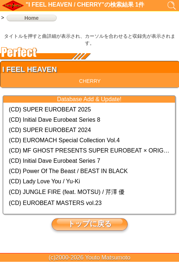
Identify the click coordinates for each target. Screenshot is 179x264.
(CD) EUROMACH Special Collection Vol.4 (64, 140)
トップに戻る (90, 224)
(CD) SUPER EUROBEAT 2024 (50, 130)
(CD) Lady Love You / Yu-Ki (44, 181)
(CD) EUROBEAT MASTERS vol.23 (55, 203)
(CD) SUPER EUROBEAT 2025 (50, 109)
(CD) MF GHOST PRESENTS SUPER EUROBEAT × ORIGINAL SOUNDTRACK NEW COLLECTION (89, 150)
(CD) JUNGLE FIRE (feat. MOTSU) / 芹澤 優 (66, 192)
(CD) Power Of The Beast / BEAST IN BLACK (68, 171)
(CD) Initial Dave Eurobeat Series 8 (54, 120)
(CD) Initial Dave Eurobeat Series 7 (54, 161)
